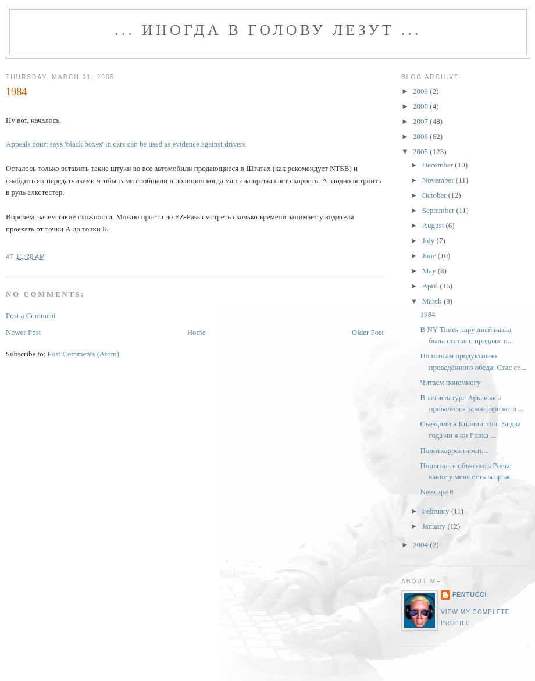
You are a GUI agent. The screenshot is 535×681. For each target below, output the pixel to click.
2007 (421, 121)
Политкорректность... (454, 450)
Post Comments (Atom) (84, 354)
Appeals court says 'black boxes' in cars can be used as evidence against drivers (125, 144)
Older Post (368, 332)
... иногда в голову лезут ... (268, 30)
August (434, 225)
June (430, 255)
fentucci (469, 594)
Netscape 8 (436, 491)
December (438, 165)
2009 (421, 91)
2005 (421, 151)
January (435, 526)
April (431, 285)
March (433, 301)
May (430, 270)
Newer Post (23, 332)
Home (196, 332)
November (439, 180)
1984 (16, 92)
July (429, 240)
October (435, 195)
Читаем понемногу (450, 382)
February (436, 511)
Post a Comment (31, 315)
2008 (421, 106)
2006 (421, 136)
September (439, 210)
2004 (421, 544)
